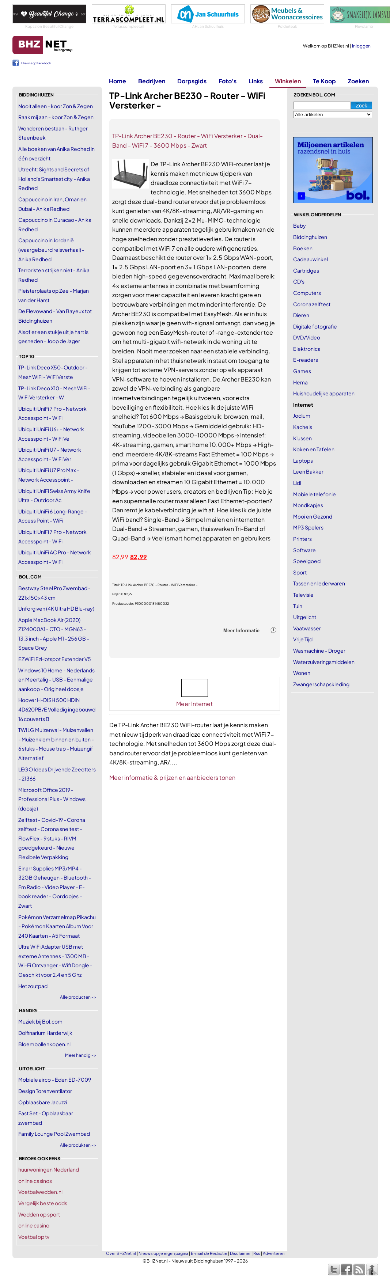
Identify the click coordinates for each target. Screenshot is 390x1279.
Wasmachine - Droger (319, 650)
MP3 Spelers (308, 527)
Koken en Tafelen (313, 449)
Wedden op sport (39, 1214)
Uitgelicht (304, 617)
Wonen (301, 672)
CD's (298, 281)
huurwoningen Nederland (48, 1169)
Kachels (302, 427)
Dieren (301, 315)
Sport (300, 572)
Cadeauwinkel (310, 259)
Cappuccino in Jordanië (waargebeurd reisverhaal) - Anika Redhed (51, 249)
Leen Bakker (308, 471)
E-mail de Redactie (209, 1253)
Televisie (303, 594)
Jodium (301, 415)
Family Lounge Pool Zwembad (54, 1133)
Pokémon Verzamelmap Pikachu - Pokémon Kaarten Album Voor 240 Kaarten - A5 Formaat (57, 926)
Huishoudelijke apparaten (324, 393)
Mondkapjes (308, 505)
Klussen (302, 438)
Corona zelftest (311, 304)
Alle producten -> (78, 997)
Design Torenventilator (45, 1091)
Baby (299, 225)
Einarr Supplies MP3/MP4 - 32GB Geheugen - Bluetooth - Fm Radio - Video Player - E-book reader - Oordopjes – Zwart (54, 887)
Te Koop (324, 81)
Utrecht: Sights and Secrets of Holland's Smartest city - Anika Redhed (54, 178)
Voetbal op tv (33, 1236)
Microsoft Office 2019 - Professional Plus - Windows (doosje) (52, 799)
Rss (256, 1253)
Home (117, 81)
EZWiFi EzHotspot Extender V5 (54, 659)
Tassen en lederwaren (319, 583)
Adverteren (273, 1253)
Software (304, 550)
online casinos (35, 1180)
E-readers (305, 359)
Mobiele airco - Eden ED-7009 (54, 1079)
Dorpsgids (192, 81)
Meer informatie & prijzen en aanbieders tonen (172, 777)
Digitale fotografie (315, 326)
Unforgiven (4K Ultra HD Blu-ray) (56, 608)
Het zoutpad (33, 986)
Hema (300, 382)
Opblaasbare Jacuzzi (42, 1102)
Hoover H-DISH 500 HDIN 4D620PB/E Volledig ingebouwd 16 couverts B (56, 709)
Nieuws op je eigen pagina (163, 1253)
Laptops (303, 460)
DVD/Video (306, 337)
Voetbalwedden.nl (40, 1191)
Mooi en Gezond (312, 516)
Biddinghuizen (310, 237)
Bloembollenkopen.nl (44, 1044)
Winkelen (288, 81)
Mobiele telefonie (314, 494)
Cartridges (306, 270)
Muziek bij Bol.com (40, 1021)
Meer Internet (194, 703)
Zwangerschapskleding (321, 684)
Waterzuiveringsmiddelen (324, 662)
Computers (307, 292)
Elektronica (307, 348)
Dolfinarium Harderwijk (45, 1032)
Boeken (303, 248)
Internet (303, 404)
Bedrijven (151, 81)
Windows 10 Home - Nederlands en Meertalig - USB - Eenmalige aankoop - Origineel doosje (56, 679)
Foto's (227, 81)
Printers (302, 538)
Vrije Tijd (303, 639)
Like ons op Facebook (36, 63)
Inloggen (361, 46)
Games (302, 371)
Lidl (297, 482)
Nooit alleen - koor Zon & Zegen (55, 106)
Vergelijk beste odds (42, 1203)
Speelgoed (307, 561)
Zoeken (358, 81)
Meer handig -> (80, 1055)
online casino (33, 1225)
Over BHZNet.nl (121, 1253)
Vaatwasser (307, 628)
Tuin (297, 606)
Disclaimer (240, 1253)
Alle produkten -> (78, 1145)
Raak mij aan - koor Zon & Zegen (56, 117)
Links (256, 81)
